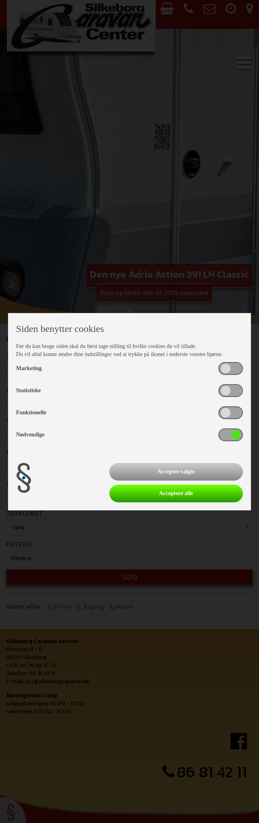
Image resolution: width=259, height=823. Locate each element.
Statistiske (28, 390)
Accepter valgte (176, 472)
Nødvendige (30, 435)
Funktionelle (31, 412)
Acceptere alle (176, 493)
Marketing (29, 368)
